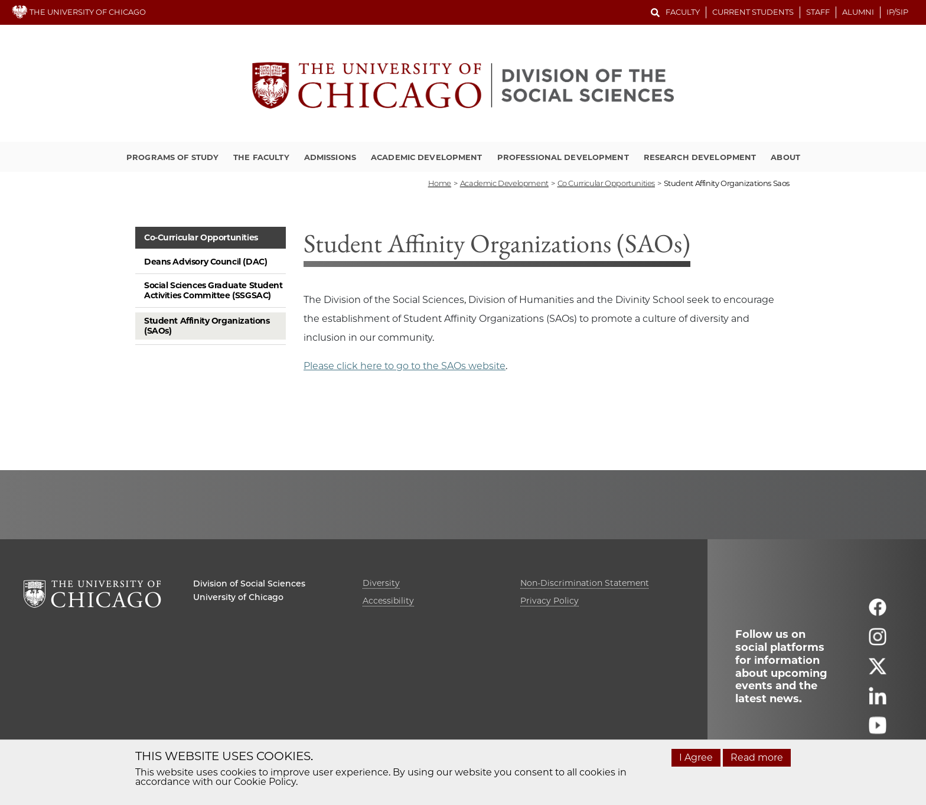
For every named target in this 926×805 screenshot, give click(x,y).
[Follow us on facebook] (877, 612)
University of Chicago (238, 597)
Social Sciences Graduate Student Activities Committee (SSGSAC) (213, 290)
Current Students (753, 12)
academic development (504, 183)
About (785, 157)
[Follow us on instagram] (877, 641)
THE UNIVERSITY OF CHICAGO (79, 12)
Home (439, 183)
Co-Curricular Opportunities (201, 237)
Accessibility (388, 600)
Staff (818, 12)
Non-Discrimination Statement (584, 583)
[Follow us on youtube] (877, 730)
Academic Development (426, 157)
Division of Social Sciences (249, 583)
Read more (757, 757)
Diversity (381, 583)
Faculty (683, 12)
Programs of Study (172, 157)
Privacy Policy (549, 600)
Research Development (700, 157)
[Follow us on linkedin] (877, 700)
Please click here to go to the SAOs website (405, 365)
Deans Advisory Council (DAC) (205, 261)
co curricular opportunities (606, 183)
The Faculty (261, 157)
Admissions (330, 157)
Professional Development (563, 157)
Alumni (858, 12)
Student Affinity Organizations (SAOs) (206, 325)
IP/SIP (897, 12)
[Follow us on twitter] (877, 671)
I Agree (696, 757)
